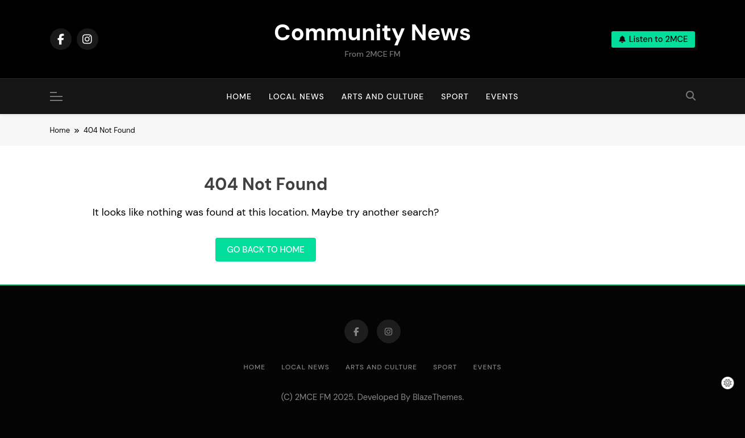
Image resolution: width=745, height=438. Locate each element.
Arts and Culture (383, 96)
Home (239, 96)
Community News (372, 32)
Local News (296, 96)
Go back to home (265, 249)
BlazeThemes (437, 397)
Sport (455, 96)
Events (502, 96)
